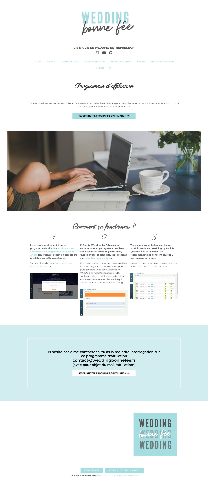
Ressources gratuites (95, 61)
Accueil (37, 61)
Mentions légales (103, 475)
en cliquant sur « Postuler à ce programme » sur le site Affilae (52, 251)
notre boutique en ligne (98, 258)
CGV (113, 475)
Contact (100, 68)
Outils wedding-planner (121, 61)
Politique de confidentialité (127, 475)
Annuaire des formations (162, 61)
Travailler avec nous (70, 61)
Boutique (141, 61)
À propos (51, 61)
